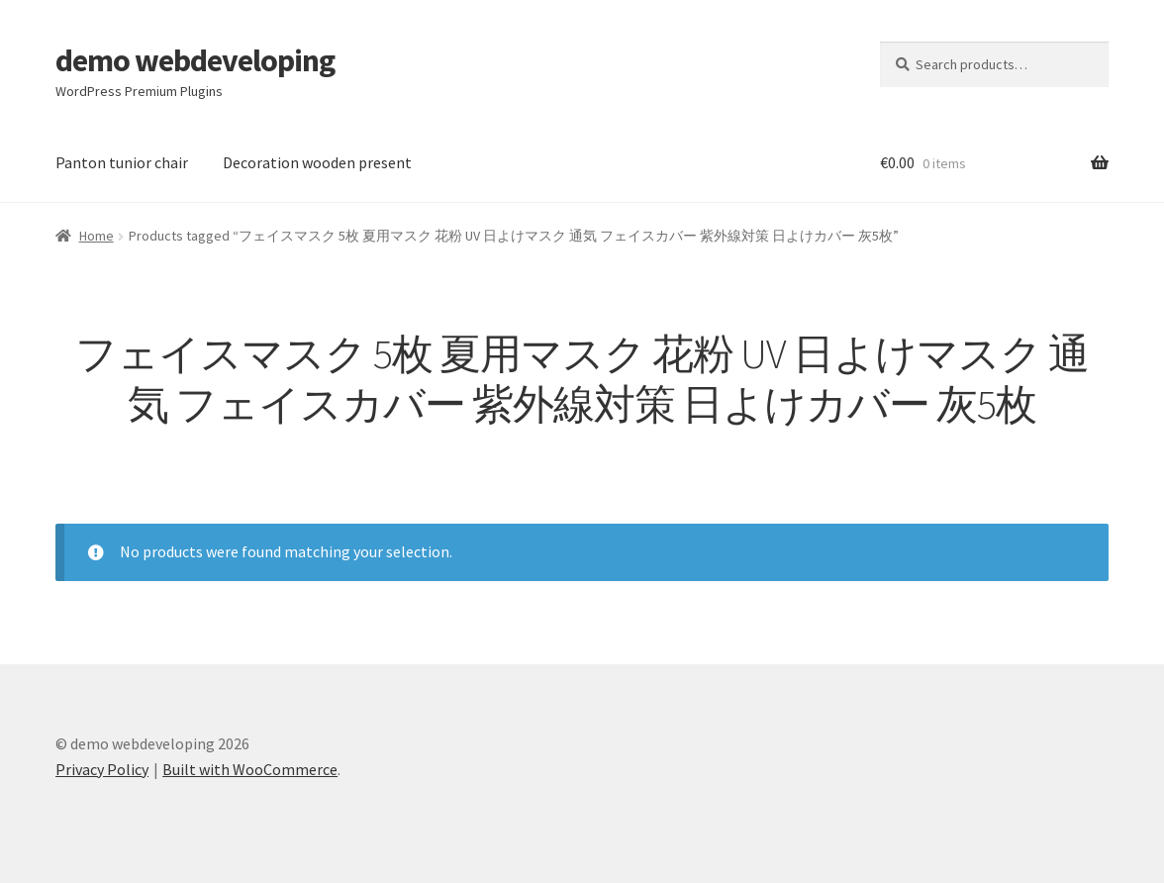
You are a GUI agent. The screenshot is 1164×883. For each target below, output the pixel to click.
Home (96, 236)
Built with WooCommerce (250, 769)
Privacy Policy (101, 769)
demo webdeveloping (195, 60)
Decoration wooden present (317, 162)
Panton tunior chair (121, 162)
